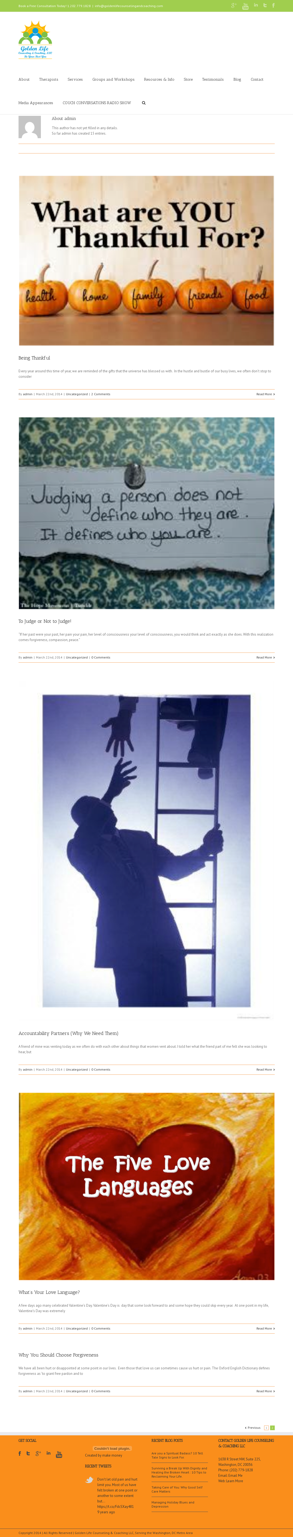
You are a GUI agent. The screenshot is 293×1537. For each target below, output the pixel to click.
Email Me (235, 1475)
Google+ (234, 5)
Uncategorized (77, 394)
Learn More (234, 1481)
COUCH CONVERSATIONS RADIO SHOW (97, 103)
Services (75, 79)
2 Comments (100, 394)
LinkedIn (256, 5)
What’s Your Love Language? (49, 1292)
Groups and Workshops (113, 79)
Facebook (273, 5)
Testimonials (213, 79)
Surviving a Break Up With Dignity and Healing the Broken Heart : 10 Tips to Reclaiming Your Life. (179, 1472)
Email (272, 148)
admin (27, 394)
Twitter (265, 5)
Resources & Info (159, 79)
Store (188, 79)
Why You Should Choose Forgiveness (58, 1355)
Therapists (48, 79)
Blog (237, 79)
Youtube (245, 6)
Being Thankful (34, 358)
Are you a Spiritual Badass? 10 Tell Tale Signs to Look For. (177, 1455)
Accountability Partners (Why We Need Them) (69, 1033)
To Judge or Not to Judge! (45, 621)
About (24, 79)
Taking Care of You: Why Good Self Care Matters (177, 1489)
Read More (264, 394)
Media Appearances (36, 103)
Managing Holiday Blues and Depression (173, 1504)
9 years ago (106, 1512)
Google (38, 1457)
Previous (254, 1428)
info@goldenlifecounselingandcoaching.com (129, 6)
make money (112, 1455)
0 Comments (100, 657)
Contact (257, 79)
